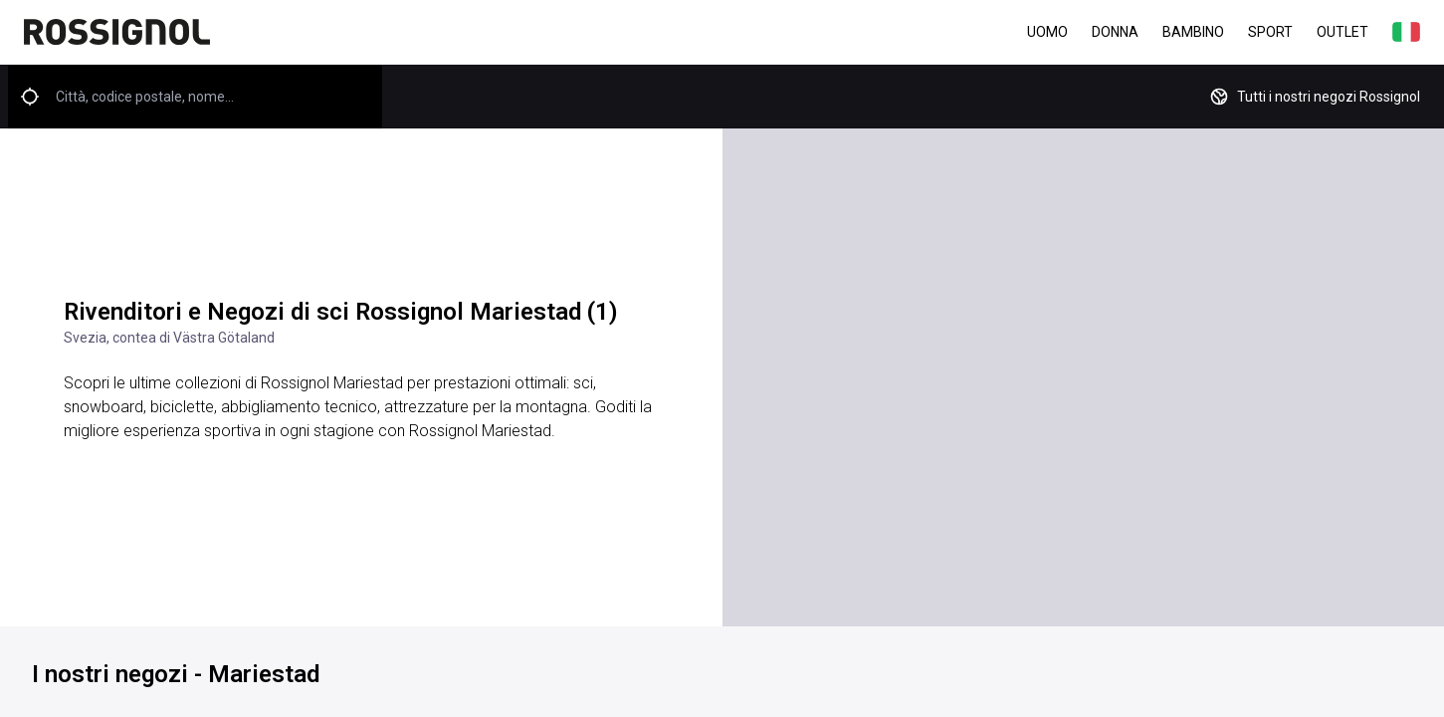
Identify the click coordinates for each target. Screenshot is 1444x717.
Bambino (1193, 32)
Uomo (1047, 32)
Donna (1115, 32)
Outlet (1342, 32)
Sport (1270, 32)
